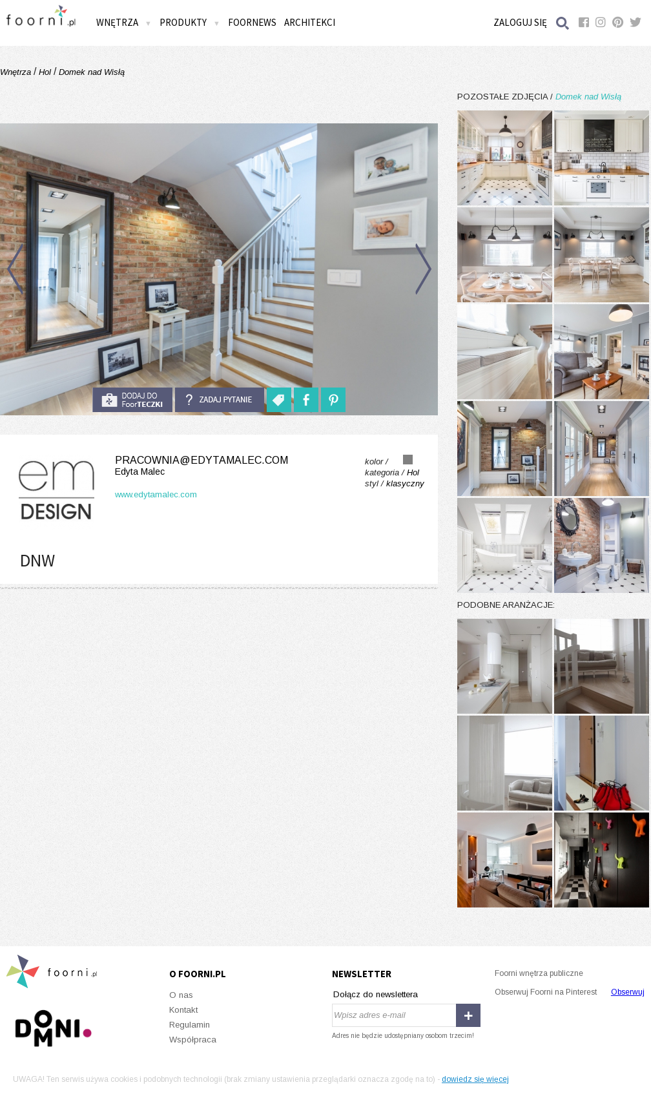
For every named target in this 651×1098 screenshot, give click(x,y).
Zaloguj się (520, 22)
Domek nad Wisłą (90, 72)
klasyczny (405, 483)
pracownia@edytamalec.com (151, 466)
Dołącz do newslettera (375, 994)
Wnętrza (124, 22)
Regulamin (189, 1025)
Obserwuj (628, 992)
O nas (181, 995)
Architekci (309, 22)
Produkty (190, 22)
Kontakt (183, 1010)
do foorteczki (132, 400)
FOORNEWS (252, 22)
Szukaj (563, 23)
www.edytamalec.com (156, 494)
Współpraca (192, 1039)
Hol (45, 72)
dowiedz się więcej (475, 1079)
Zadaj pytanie (219, 400)
